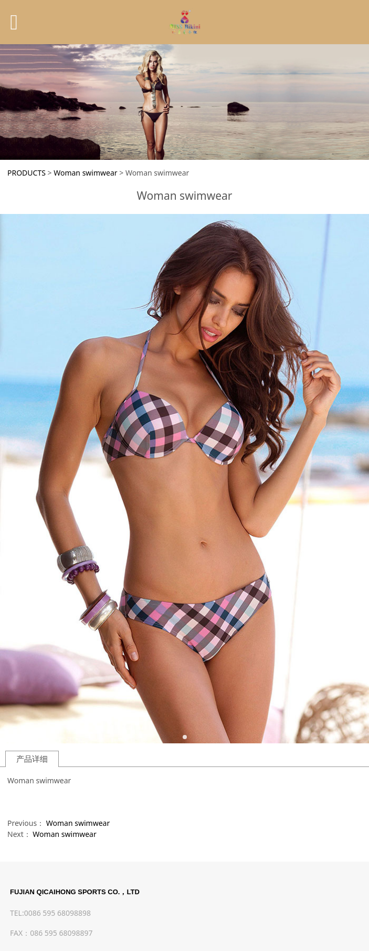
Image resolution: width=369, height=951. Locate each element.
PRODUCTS (26, 173)
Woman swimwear (85, 173)
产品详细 (32, 758)
